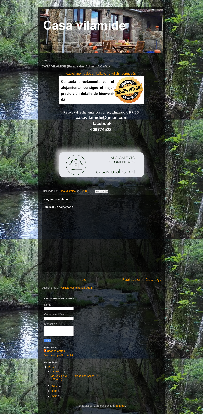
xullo (55, 385)
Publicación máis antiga (141, 279)
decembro (58, 371)
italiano (101, 73)
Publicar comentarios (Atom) (77, 287)
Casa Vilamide (56, 350)
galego (88, 73)
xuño (55, 390)
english (114, 73)
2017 (51, 366)
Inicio (82, 279)
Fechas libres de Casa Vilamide (53, 142)
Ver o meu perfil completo (59, 355)
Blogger (120, 405)
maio (55, 396)
